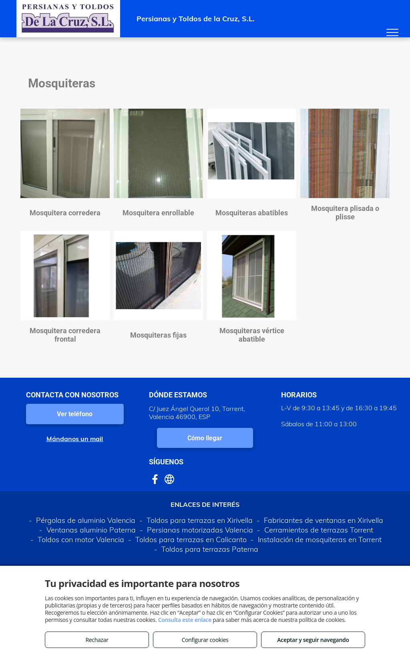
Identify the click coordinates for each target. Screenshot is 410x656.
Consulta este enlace (184, 620)
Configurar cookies (205, 640)
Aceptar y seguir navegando (313, 640)
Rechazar (96, 640)
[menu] (392, 32)
